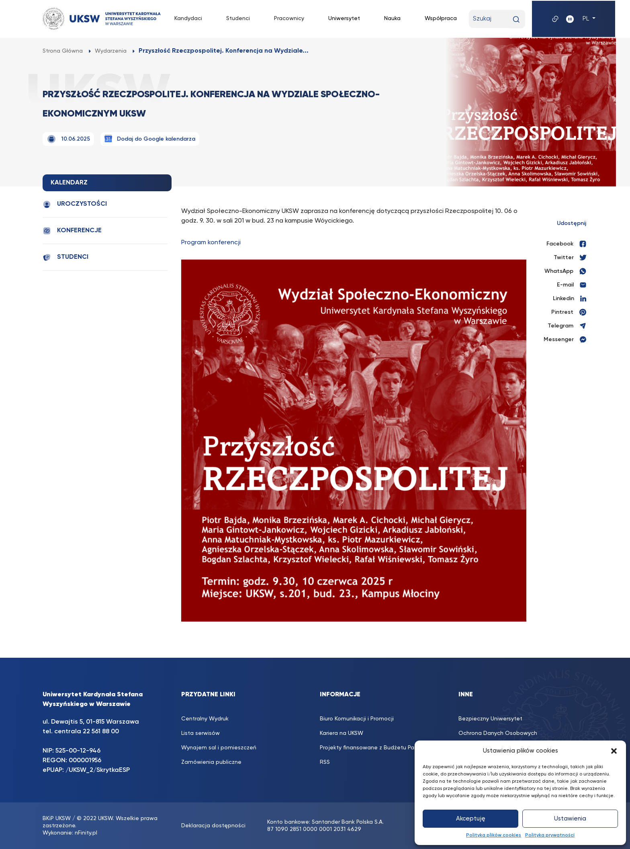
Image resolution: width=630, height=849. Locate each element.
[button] (614, 751)
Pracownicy (289, 18)
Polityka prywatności (550, 835)
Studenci (238, 18)
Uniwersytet (344, 18)
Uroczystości (75, 204)
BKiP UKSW (57, 818)
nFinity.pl (86, 833)
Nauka (392, 18)
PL (587, 19)
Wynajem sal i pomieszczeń (218, 748)
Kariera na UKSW (341, 733)
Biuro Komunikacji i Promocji (357, 719)
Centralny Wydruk (205, 719)
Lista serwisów (200, 733)
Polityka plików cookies (493, 835)
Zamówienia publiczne (211, 762)
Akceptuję (470, 819)
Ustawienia (570, 819)
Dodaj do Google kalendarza (149, 138)
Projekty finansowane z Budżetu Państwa (375, 748)
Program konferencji (211, 242)
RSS (325, 762)
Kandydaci (188, 18)
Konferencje (72, 231)
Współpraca (441, 18)
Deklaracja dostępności (213, 826)
